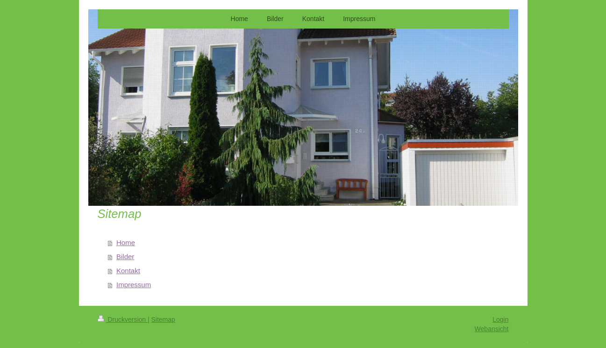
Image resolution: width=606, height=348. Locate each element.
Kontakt (128, 271)
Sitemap (163, 319)
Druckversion (123, 319)
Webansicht (492, 329)
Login (500, 319)
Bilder (125, 257)
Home (125, 242)
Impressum (133, 285)
